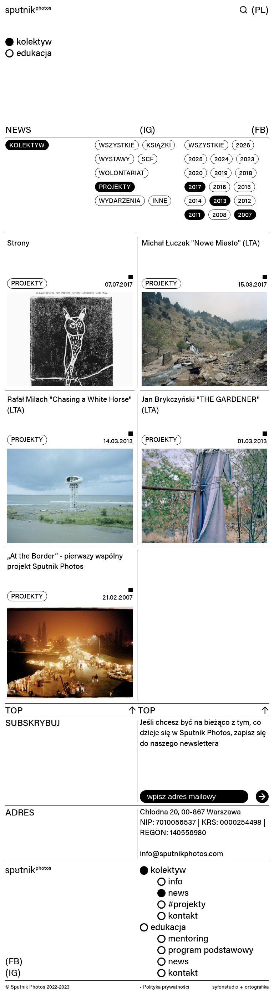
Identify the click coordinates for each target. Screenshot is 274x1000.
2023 (247, 158)
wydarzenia (120, 200)
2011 (194, 214)
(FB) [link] (13, 960)
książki (158, 144)
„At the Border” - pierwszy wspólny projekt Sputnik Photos (65, 560)
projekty (115, 186)
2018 (245, 172)
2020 (195, 172)
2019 (221, 172)
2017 (194, 186)
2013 (220, 200)
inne (159, 200)
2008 (219, 214)
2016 (219, 186)
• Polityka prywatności (164, 986)
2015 (244, 186)
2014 (195, 200)
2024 (221, 158)
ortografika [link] (257, 986)
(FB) (260, 129)
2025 (195, 158)
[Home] (70, 10)
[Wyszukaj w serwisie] (246, 10)
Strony (18, 242)
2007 (245, 214)
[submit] (262, 796)
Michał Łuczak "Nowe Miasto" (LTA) (201, 242)
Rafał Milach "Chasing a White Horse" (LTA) (69, 403)
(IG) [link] (13, 972)
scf (147, 158)
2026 (243, 144)
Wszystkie (117, 144)
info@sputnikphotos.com (181, 853)
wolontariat (121, 172)
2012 (244, 200)
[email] (194, 796)
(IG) (147, 129)
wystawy (114, 158)
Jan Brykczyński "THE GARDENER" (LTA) (201, 403)
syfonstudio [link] (225, 986)
